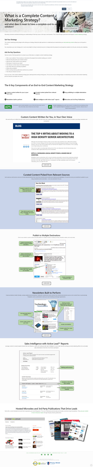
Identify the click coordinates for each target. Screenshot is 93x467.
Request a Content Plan (70, 28)
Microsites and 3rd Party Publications (75, 99)
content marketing (78, 34)
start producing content (68, 42)
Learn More (46, 165)
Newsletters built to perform (14, 99)
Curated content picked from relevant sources (46, 93)
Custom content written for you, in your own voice (17, 93)
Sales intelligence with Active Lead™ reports (47, 99)
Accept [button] (64, 8)
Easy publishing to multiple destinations (75, 92)
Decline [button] (69, 8)
